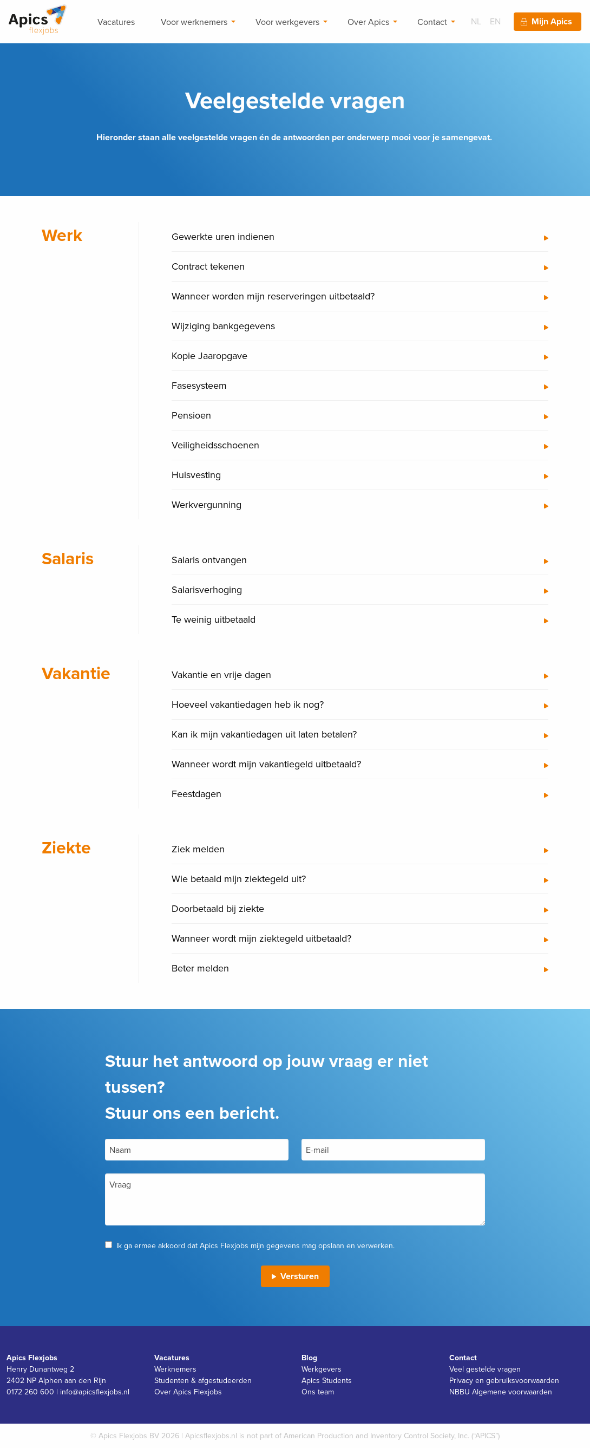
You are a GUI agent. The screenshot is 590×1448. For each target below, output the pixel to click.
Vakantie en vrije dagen (221, 674)
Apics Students (326, 1380)
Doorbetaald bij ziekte (218, 908)
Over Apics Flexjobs (188, 1391)
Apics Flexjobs (31, 1357)
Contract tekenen (208, 266)
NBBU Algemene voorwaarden (500, 1391)
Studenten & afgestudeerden (203, 1380)
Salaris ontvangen (209, 559)
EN (495, 21)
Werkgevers (321, 1369)
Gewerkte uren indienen (223, 236)
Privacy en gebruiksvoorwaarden (504, 1380)
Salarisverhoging (207, 589)
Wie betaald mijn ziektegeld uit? (239, 878)
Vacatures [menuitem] (116, 22)
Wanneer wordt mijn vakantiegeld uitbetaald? (266, 764)
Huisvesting (196, 474)
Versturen (299, 1276)
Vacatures (171, 1357)
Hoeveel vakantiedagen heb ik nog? (248, 704)
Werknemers (175, 1369)
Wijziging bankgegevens (223, 325)
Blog (309, 1357)
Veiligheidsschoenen (215, 445)
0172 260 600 (30, 1391)
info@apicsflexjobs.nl (94, 1391)
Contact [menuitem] (432, 22)
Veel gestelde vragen (485, 1369)
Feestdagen (196, 793)
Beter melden (200, 968)
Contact (463, 1357)
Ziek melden (198, 849)
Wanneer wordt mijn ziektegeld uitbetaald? (261, 938)
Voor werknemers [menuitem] (194, 22)
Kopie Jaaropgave (209, 355)
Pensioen (191, 415)
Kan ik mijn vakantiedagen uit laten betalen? (264, 734)
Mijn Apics (552, 21)
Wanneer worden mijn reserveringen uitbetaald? (273, 296)
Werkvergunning (206, 504)
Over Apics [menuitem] (368, 22)
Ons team (317, 1391)
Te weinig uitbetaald (213, 619)
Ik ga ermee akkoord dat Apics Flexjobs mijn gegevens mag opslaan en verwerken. (255, 1245)
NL (476, 21)
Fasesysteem (199, 385)
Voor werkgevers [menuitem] (287, 22)
